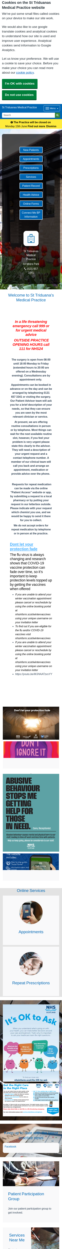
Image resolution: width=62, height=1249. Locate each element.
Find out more (36, 126)
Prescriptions (31, 168)
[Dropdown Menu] (52, 108)
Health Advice (31, 194)
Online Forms (31, 203)
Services (31, 176)
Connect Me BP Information (31, 214)
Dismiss (51, 126)
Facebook (10, 1146)
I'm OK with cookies (20, 83)
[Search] (28, 115)
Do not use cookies (19, 94)
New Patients (31, 150)
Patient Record (31, 185)
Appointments (31, 159)
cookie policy (25, 72)
